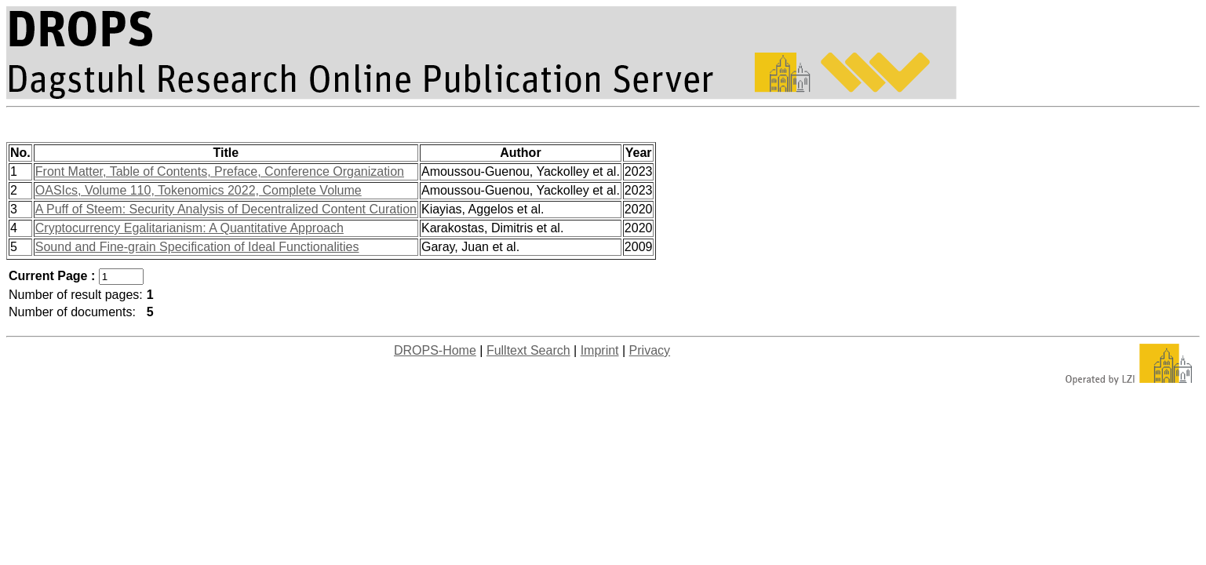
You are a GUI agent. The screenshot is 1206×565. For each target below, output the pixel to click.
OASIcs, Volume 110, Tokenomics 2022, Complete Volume (198, 190)
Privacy (649, 350)
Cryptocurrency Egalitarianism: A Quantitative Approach (189, 228)
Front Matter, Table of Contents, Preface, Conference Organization (219, 171)
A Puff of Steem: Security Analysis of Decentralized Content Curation (226, 209)
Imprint (600, 350)
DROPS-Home (435, 350)
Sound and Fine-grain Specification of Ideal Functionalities (197, 246)
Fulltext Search (528, 350)
